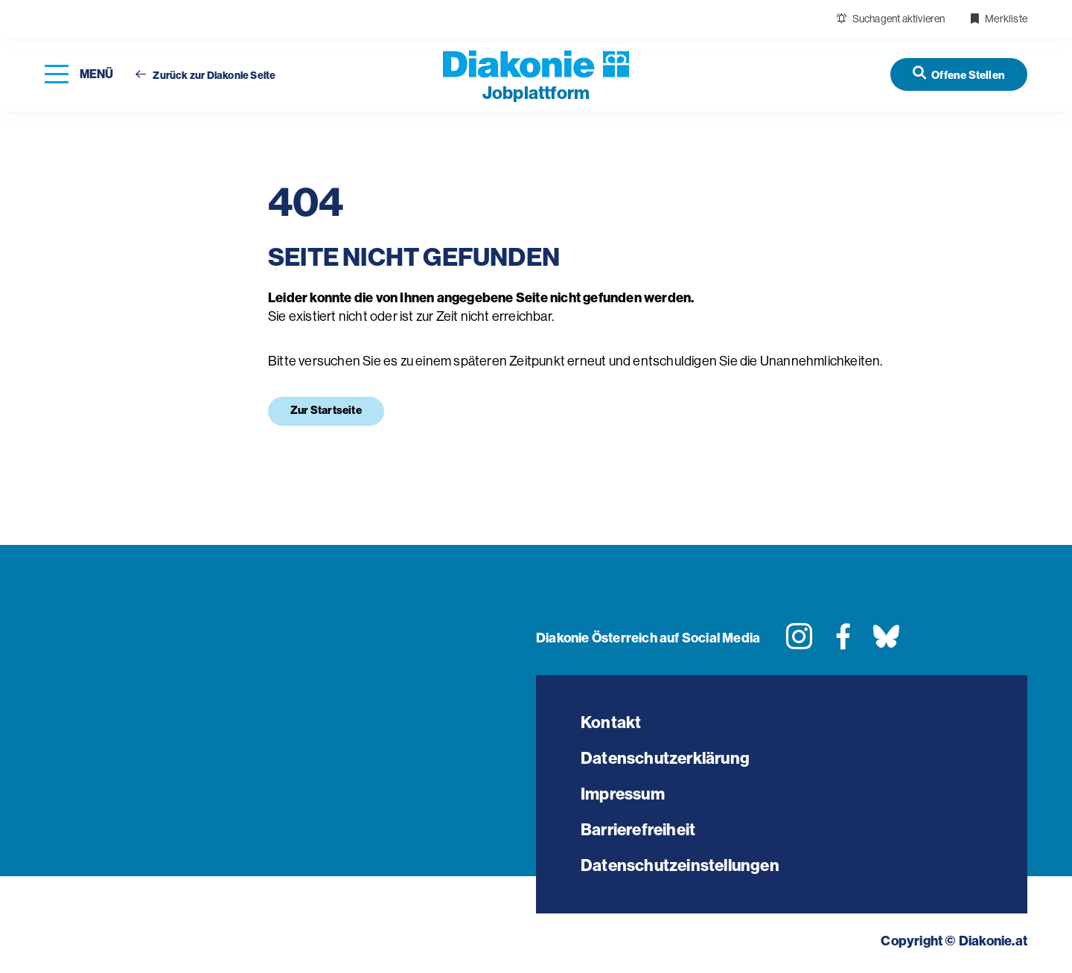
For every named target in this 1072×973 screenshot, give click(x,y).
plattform (536, 93)
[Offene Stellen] (958, 74)
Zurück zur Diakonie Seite (205, 75)
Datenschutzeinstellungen (680, 865)
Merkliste (998, 19)
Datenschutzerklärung (665, 758)
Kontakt (611, 722)
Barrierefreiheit (638, 830)
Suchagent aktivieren (891, 19)
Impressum (623, 794)
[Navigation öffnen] (79, 75)
